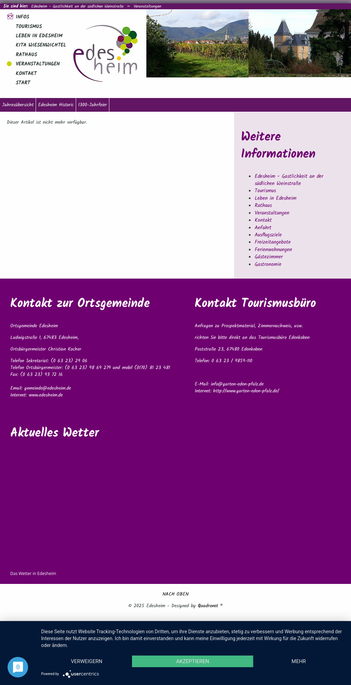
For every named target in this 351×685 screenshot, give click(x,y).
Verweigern (86, 661)
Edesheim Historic (56, 105)
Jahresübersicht (18, 105)
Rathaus (26, 55)
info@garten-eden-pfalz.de (237, 384)
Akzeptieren (192, 661)
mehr (299, 661)
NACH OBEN (175, 594)
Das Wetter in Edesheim (33, 573)
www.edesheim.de (46, 395)
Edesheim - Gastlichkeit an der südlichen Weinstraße (77, 6)
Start (23, 83)
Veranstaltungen (147, 6)
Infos (22, 17)
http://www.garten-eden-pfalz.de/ (246, 391)
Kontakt (26, 74)
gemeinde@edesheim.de (47, 388)
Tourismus (29, 27)
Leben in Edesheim (39, 36)
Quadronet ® (210, 606)
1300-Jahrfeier (92, 105)
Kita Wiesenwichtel (41, 45)
